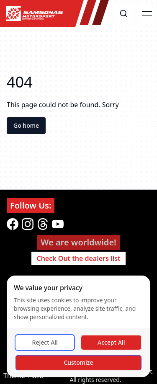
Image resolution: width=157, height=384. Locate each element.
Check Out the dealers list (78, 258)
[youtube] (58, 224)
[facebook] (12, 224)
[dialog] (78, 326)
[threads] (43, 224)
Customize (78, 362)
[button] (123, 13)
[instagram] (27, 224)
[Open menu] (147, 13)
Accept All (111, 342)
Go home (26, 125)
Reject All (45, 342)
